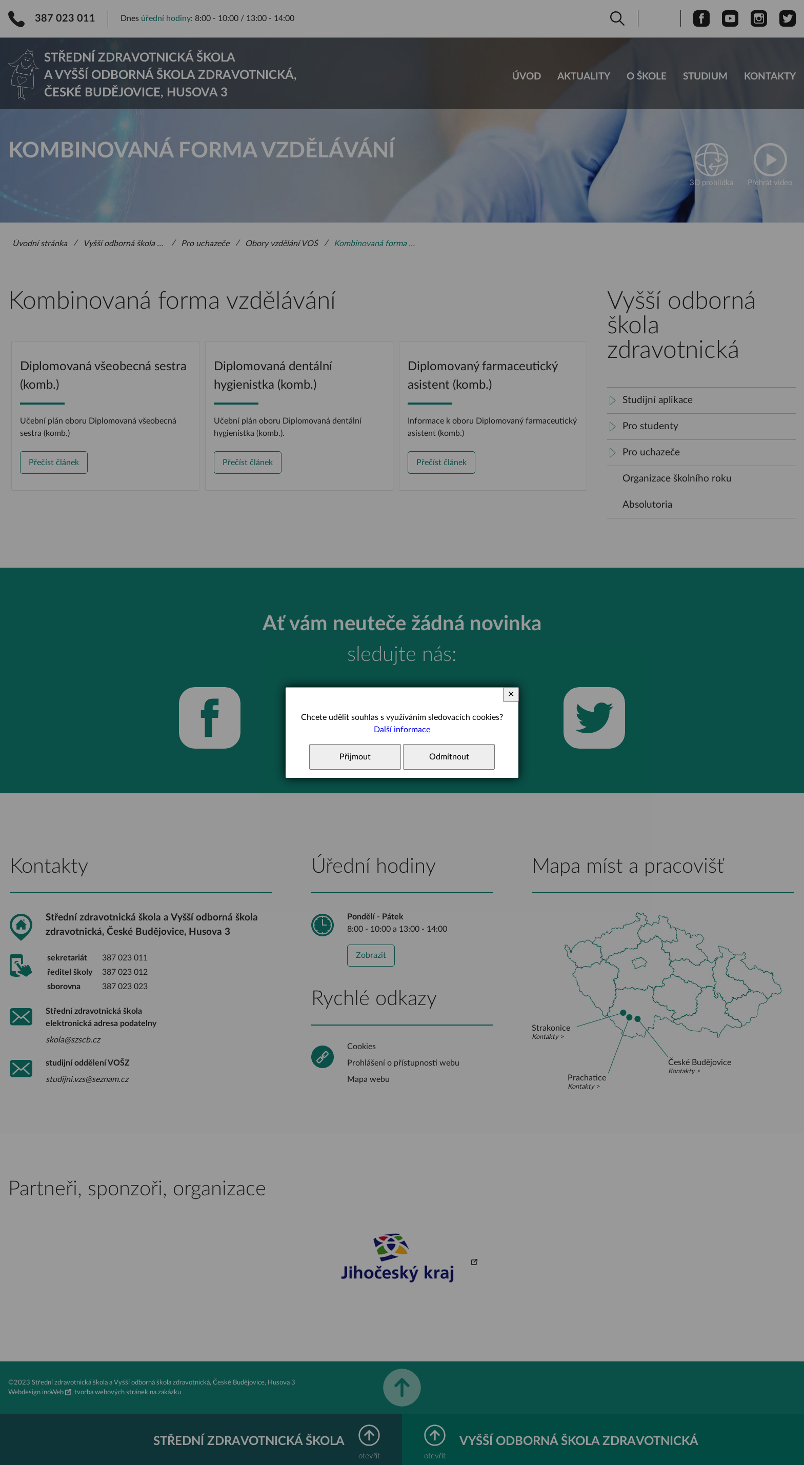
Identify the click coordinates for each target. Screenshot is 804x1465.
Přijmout (355, 757)
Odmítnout (449, 757)
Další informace (402, 730)
